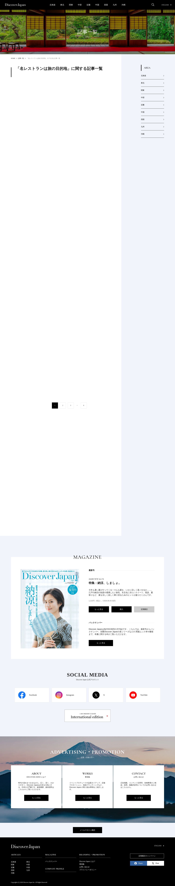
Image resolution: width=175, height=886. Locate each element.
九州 (115, 5)
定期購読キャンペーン (147, 856)
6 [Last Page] (83, 405)
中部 (80, 5)
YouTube (143, 695)
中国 (97, 5)
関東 (71, 5)
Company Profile (54, 869)
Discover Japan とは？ (87, 861)
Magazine (50, 855)
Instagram (70, 695)
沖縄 (123, 5)
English (166, 5)
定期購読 (144, 609)
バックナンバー (51, 861)
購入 (121, 609)
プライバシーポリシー (87, 870)
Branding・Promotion (92, 855)
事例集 (81, 864)
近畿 (88, 5)
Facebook (33, 695)
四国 (106, 5)
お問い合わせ (84, 867)
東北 (62, 5)
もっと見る (99, 609)
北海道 (52, 5)
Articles (16, 855)
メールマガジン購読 (87, 830)
